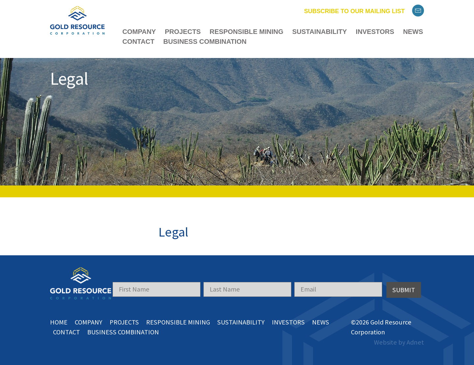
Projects (183, 31)
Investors (375, 31)
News (413, 31)
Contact (138, 41)
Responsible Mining (246, 31)
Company (139, 31)
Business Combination (205, 41)
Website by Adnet (399, 342)
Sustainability (319, 31)
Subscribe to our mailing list (354, 11)
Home (58, 322)
